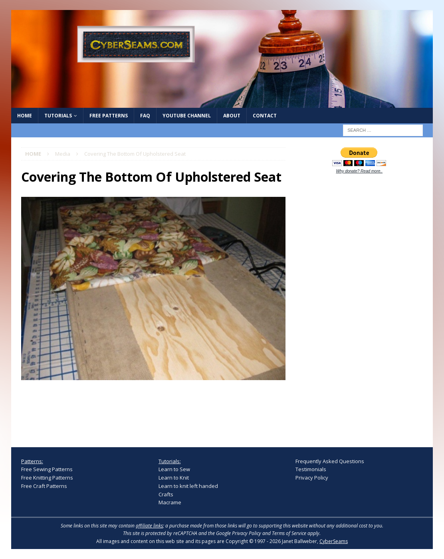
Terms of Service (289, 533)
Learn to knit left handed (188, 486)
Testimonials (310, 469)
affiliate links (149, 525)
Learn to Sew (174, 469)
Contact (265, 115)
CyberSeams (333, 541)
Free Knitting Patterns (47, 477)
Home (24, 115)
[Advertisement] (355, 304)
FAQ (145, 115)
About (231, 115)
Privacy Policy (311, 477)
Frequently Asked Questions (329, 461)
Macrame (170, 502)
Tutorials (58, 115)
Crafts (166, 494)
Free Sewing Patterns (47, 469)
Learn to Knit (174, 477)
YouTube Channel (187, 115)
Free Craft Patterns (44, 486)
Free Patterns (108, 115)
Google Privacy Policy (238, 533)
